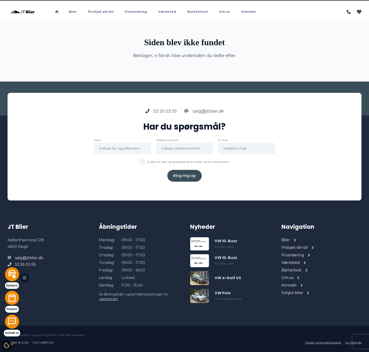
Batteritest (197, 11)
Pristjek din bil (100, 11)
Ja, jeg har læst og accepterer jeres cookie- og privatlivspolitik (188, 162)
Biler (73, 11)
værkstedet (108, 299)
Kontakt (248, 11)
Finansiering (136, 11)
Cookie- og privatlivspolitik (323, 342)
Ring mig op (184, 175)
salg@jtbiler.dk (204, 111)
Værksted (167, 11)
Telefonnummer (167, 140)
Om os (224, 11)
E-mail (223, 140)
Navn (97, 140)
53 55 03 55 (161, 111)
